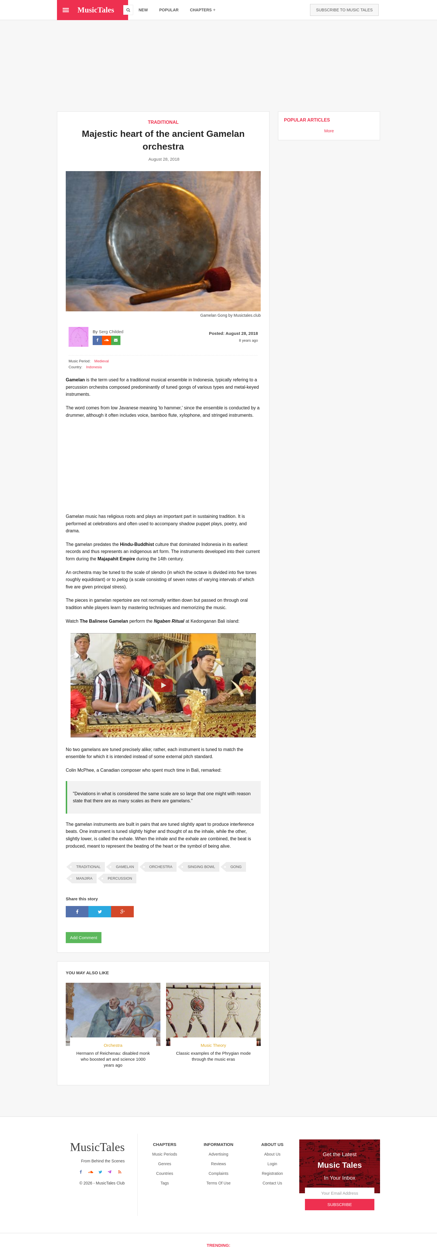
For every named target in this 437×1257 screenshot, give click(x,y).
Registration (272, 1173)
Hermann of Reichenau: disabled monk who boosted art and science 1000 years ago (113, 1058)
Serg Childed (111, 331)
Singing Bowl (201, 866)
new (143, 10)
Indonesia (94, 367)
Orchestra (113, 1045)
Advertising (218, 1154)
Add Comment (83, 937)
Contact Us (272, 1183)
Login (272, 1163)
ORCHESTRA (161, 866)
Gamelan (125, 866)
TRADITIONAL (163, 122)
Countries (164, 1173)
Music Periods (164, 1154)
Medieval (101, 361)
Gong (236, 866)
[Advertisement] (218, 65)
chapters (203, 9)
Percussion (120, 878)
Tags (164, 1183)
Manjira (84, 878)
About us (272, 1154)
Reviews (218, 1163)
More (329, 130)
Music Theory (213, 1045)
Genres (164, 1163)
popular (169, 10)
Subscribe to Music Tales (344, 10)
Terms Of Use (218, 1183)
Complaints (218, 1173)
